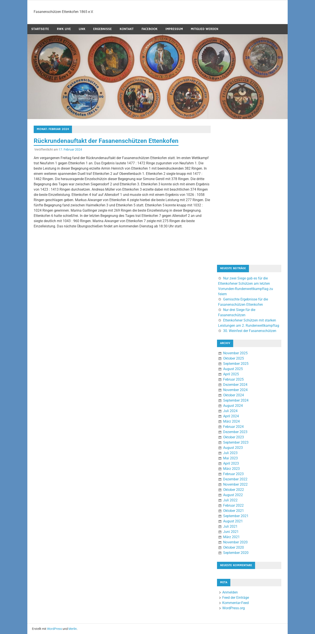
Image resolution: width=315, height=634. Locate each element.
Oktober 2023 (233, 437)
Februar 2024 (233, 427)
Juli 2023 (230, 453)
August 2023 (233, 448)
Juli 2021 (230, 526)
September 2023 (235, 442)
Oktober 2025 (233, 358)
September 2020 (235, 553)
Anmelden (230, 592)
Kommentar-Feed (235, 603)
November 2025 (235, 353)
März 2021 (231, 537)
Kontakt (127, 29)
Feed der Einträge (235, 597)
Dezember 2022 (235, 479)
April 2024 (231, 416)
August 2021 (233, 521)
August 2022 (233, 495)
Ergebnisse (102, 29)
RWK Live (64, 29)
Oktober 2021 (233, 511)
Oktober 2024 (233, 395)
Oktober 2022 (233, 490)
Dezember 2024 (235, 385)
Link (82, 29)
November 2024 (235, 390)
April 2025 (231, 374)
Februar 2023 (233, 474)
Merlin (72, 628)
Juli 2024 (230, 411)
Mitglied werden (204, 29)
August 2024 (233, 406)
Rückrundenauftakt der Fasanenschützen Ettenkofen (106, 140)
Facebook (150, 29)
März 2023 (231, 469)
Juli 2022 (230, 500)
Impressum (174, 29)
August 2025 (233, 369)
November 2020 (235, 542)
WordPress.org (233, 608)
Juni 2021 (231, 532)
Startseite (40, 29)
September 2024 (235, 400)
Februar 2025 (233, 379)
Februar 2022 (233, 505)
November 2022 (235, 484)
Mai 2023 (230, 458)
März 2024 (231, 421)
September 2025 (235, 364)
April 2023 (231, 463)
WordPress (54, 628)
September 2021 (235, 516)
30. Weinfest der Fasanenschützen (249, 331)
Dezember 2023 (235, 432)
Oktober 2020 (233, 547)
